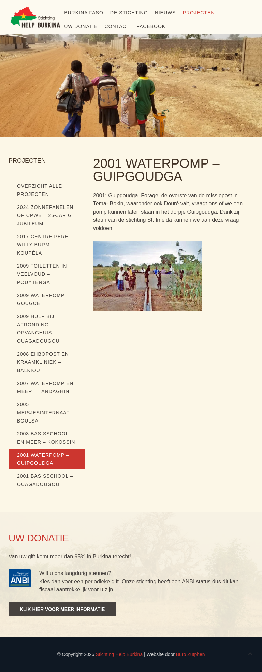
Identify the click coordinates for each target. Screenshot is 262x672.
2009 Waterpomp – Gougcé (43, 299)
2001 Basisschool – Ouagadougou (45, 480)
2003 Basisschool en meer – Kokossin (46, 438)
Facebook (150, 26)
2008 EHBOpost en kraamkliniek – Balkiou (43, 362)
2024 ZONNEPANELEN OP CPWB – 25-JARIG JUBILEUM (45, 215)
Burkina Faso (83, 12)
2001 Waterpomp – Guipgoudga (43, 459)
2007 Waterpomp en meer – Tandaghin (45, 387)
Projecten (199, 12)
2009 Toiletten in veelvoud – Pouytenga (42, 274)
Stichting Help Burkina (119, 654)
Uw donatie (81, 26)
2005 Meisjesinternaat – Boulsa (45, 413)
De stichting (129, 12)
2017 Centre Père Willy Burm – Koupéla (43, 245)
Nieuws (165, 12)
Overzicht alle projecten (39, 190)
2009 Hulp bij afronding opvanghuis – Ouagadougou (38, 329)
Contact (117, 26)
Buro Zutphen (190, 654)
